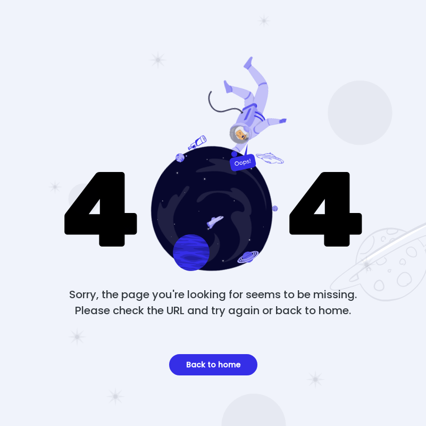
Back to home (213, 364)
